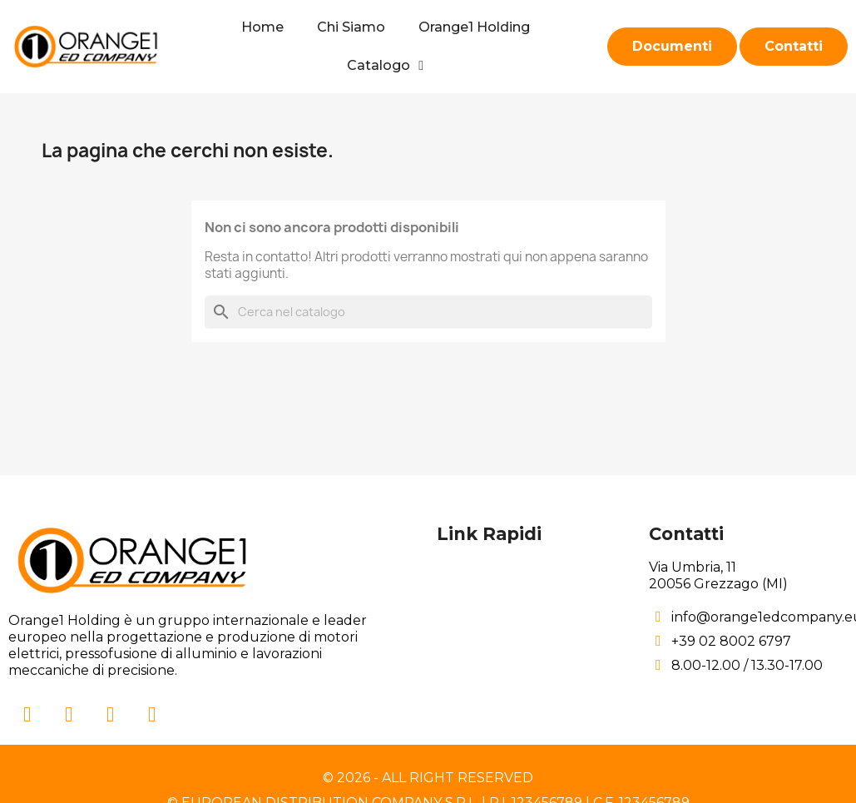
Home (262, 27)
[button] (672, 46)
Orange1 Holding (474, 27)
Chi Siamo (351, 27)
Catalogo (385, 66)
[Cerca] (428, 312)
